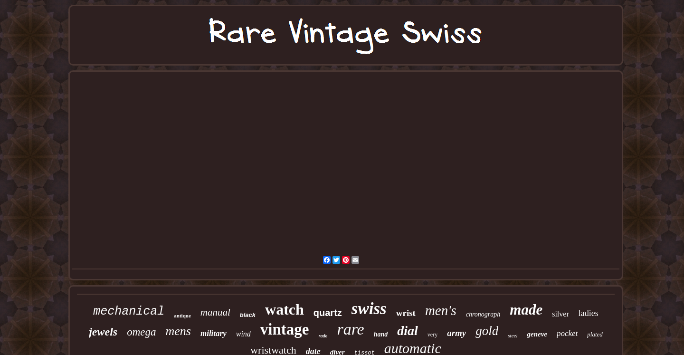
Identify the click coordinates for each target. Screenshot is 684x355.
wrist (406, 313)
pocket (567, 333)
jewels (103, 332)
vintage (284, 329)
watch (284, 309)
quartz (328, 312)
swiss (369, 308)
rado (323, 335)
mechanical (128, 311)
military (213, 333)
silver (560, 314)
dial (407, 330)
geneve (537, 334)
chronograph (483, 314)
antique (182, 315)
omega (141, 332)
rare (350, 329)
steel (512, 335)
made (526, 309)
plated (595, 334)
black (248, 314)
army (456, 333)
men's (440, 310)
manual (215, 312)
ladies (588, 313)
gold (486, 331)
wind (243, 334)
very (432, 334)
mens (178, 331)
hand (381, 334)
